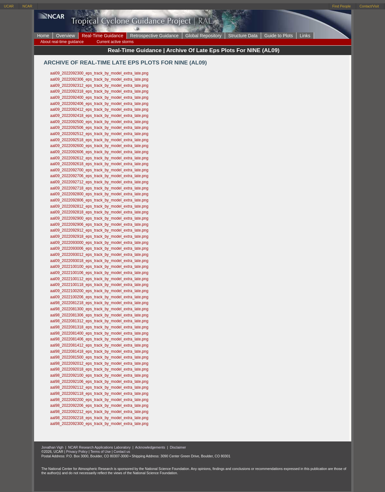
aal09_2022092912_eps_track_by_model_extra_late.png (99, 230)
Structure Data (243, 35)
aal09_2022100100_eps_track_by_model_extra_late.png (99, 266)
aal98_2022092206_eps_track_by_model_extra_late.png (99, 405)
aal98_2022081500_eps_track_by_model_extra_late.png (99, 357)
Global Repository (204, 35)
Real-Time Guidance (102, 35)
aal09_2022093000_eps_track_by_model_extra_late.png (99, 242)
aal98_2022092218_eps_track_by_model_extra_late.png (99, 418)
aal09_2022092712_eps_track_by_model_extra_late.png (99, 182)
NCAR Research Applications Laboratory (99, 447)
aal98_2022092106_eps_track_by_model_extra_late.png (99, 381)
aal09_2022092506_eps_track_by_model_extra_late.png (99, 127)
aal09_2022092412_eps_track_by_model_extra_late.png (99, 109)
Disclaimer (178, 447)
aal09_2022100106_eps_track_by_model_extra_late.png (99, 272)
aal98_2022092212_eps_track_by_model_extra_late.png (99, 411)
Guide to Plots (278, 35)
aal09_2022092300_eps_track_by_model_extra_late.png (99, 73)
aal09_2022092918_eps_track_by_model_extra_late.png (99, 236)
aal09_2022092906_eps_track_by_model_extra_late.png (99, 224)
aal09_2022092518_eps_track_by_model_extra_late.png (99, 140)
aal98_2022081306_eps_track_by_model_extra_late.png (99, 315)
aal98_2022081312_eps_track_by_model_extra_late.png (99, 321)
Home (43, 35)
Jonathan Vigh (53, 447)
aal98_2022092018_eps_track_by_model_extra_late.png (99, 369)
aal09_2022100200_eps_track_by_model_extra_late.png (99, 291)
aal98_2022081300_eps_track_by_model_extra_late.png (99, 309)
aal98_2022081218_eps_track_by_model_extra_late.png (99, 303)
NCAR (27, 6)
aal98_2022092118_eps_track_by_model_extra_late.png (99, 393)
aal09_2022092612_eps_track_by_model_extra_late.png (99, 158)
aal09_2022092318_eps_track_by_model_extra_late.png (99, 91)
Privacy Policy (77, 451)
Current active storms (115, 42)
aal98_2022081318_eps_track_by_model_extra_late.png (99, 327)
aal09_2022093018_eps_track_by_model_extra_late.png (99, 260)
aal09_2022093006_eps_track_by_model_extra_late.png (99, 248)
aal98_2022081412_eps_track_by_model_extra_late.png (99, 345)
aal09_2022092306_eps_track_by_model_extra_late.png (99, 79)
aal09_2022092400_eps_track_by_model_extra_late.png (99, 97)
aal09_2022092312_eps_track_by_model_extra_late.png (99, 85)
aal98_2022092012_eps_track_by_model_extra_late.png (99, 363)
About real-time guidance (62, 42)
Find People (341, 6)
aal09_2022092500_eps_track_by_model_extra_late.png (99, 122)
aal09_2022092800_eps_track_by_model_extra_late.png (99, 194)
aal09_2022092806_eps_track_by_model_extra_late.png (99, 200)
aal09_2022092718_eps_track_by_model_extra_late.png (99, 188)
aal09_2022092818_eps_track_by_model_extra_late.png (99, 212)
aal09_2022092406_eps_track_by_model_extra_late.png (99, 103)
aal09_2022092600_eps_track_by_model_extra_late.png (99, 145)
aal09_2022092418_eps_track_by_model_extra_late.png (99, 115)
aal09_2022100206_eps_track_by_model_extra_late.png (99, 297)
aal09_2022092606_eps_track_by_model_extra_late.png (99, 152)
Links (305, 35)
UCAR (9, 6)
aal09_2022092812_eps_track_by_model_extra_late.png (99, 206)
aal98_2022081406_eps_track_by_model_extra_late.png (99, 339)
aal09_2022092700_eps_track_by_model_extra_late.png (99, 170)
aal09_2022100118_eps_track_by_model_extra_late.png (99, 284)
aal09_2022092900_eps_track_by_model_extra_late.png (99, 218)
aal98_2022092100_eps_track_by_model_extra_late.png (99, 375)
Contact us (122, 451)
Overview (65, 35)
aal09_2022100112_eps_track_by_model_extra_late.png (99, 279)
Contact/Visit (369, 6)
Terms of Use (100, 451)
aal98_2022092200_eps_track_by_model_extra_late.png (99, 399)
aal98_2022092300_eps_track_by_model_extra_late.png (99, 423)
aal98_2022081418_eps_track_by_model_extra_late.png (99, 351)
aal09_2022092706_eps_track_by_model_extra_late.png (99, 176)
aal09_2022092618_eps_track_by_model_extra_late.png (99, 164)
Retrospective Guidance (154, 35)
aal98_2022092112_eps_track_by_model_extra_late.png (99, 387)
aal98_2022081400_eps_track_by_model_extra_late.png (99, 333)
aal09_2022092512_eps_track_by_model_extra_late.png (99, 134)
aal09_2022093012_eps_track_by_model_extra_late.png (99, 254)
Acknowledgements (150, 447)
